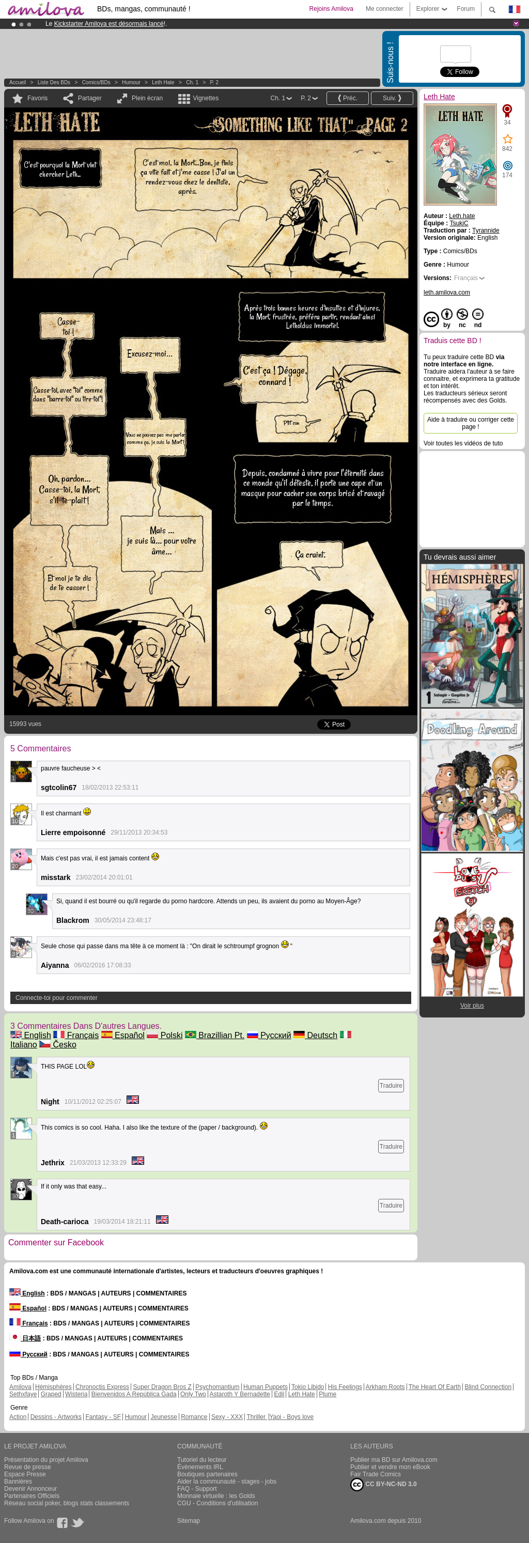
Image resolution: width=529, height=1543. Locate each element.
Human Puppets (265, 1387)
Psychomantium (217, 1387)
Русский (269, 1035)
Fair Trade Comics (375, 1474)
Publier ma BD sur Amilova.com (394, 1459)
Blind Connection (487, 1387)
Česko (57, 1044)
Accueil (17, 82)
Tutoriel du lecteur (202, 1459)
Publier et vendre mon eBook (390, 1467)
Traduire (391, 1085)
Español (123, 1035)
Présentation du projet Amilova (46, 1459)
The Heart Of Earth (435, 1387)
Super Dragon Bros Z (162, 1387)
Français (76, 1035)
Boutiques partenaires (207, 1474)
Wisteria (76, 1394)
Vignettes (206, 98)
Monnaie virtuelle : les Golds (216, 1496)
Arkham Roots (385, 1387)
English (30, 1035)
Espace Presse (25, 1474)
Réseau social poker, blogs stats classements (66, 1503)
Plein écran (147, 98)
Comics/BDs (96, 82)
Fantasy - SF (103, 1417)
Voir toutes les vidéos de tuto (463, 443)
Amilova (20, 1387)
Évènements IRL (200, 1467)
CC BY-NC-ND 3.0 (383, 1484)
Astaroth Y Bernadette (239, 1394)
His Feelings (345, 1387)
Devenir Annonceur (30, 1488)
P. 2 (214, 82)
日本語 (25, 1338)
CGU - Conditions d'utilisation (217, 1503)
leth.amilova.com (447, 292)
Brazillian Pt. (214, 1035)
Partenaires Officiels (31, 1496)
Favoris (37, 98)
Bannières (18, 1481)
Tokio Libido (307, 1387)
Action (17, 1417)
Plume (327, 1394)
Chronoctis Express (102, 1387)
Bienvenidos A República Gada (134, 1394)
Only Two (193, 1394)
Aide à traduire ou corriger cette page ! (470, 423)
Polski (164, 1035)
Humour (131, 82)
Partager (90, 98)
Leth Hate (163, 82)
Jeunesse (163, 1417)
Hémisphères (53, 1387)
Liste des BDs (54, 82)
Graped (51, 1394)
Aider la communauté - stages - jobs (226, 1481)
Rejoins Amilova (331, 8)
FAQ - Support (197, 1488)
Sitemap (188, 1520)
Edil (279, 1394)
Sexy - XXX (227, 1417)
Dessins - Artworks (56, 1417)
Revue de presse (27, 1467)
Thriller (256, 1417)
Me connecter (384, 8)
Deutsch (315, 1035)
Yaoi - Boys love (291, 1417)
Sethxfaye (23, 1394)
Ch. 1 (192, 82)
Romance (194, 1417)
